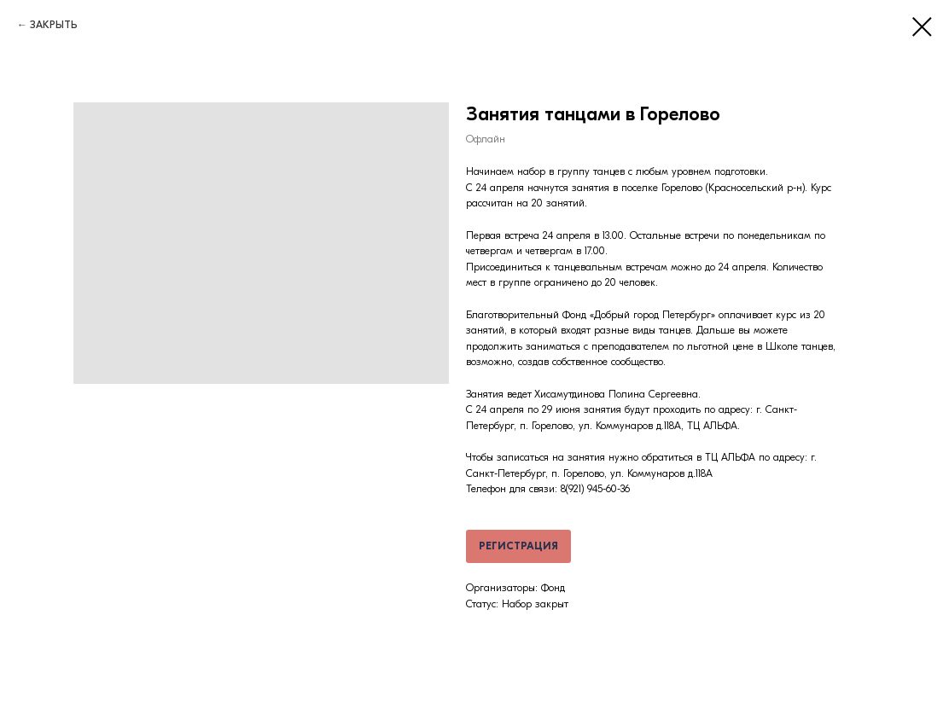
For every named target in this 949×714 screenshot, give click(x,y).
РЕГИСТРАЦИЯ (518, 546)
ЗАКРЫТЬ (54, 25)
